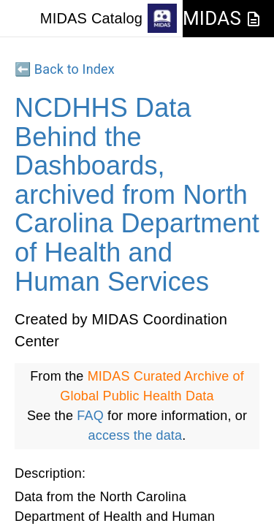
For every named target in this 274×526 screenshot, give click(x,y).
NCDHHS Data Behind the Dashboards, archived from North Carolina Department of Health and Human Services (137, 195)
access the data (135, 435)
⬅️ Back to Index (65, 69)
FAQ (90, 415)
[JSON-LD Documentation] (253, 19)
